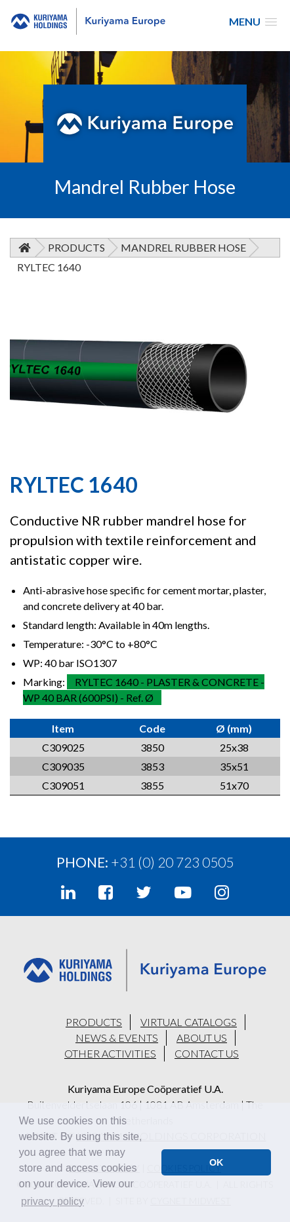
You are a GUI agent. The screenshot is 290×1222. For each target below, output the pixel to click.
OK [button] (216, 1162)
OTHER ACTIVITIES (110, 1053)
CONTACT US (207, 1053)
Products (76, 247)
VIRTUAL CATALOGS (188, 1022)
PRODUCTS (94, 1022)
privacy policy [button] (52, 1201)
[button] (252, 21)
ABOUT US (201, 1037)
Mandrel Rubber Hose (183, 247)
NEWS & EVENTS (116, 1037)
